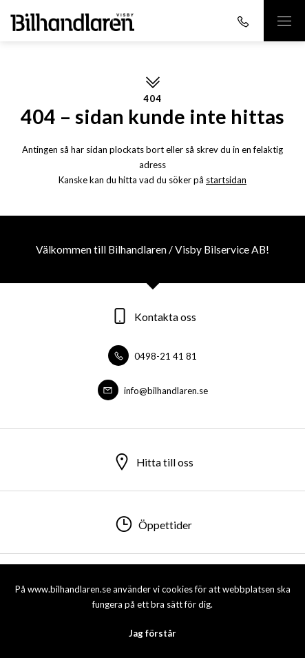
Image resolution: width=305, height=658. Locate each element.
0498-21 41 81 (152, 356)
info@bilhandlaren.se (153, 390)
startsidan (226, 179)
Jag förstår (152, 633)
